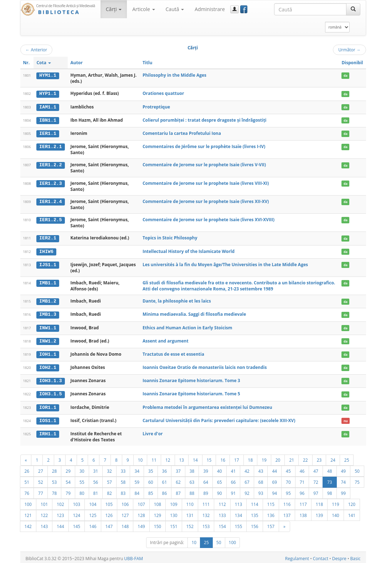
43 (260, 469)
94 (274, 491)
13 (181, 458)
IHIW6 (46, 251)
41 (233, 469)
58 (123, 480)
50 (357, 469)
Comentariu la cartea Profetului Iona (182, 133)
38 (192, 469)
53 (54, 480)
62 (178, 480)
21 (291, 458)
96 (302, 491)
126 (109, 513)
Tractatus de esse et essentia (173, 353)
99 (343, 491)
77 (40, 491)
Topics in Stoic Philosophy (170, 237)
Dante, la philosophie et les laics (177, 300)
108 (157, 502)
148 (125, 524)
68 (260, 480)
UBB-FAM (133, 556)
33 (123, 469)
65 (219, 480)
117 (303, 502)
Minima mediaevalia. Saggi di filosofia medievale (194, 313)
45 (288, 469)
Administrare (210, 9)
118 (319, 502)
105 (109, 502)
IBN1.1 (47, 120)
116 (286, 502)
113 (238, 502)
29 (68, 469)
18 (250, 458)
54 (68, 480)
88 (192, 491)
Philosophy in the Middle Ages (174, 75)
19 (264, 458)
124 (76, 513)
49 (343, 469)
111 (206, 502)
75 (357, 480)
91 (233, 491)
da (346, 75)
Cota (43, 63)
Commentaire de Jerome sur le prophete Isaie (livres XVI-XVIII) (208, 219)
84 (136, 491)
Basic (355, 556)
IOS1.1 (47, 418)
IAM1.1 (47, 106)
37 (178, 469)
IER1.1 (47, 133)
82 (109, 491)
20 (278, 458)
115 (270, 502)
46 (302, 469)
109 (173, 502)
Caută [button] (175, 9)
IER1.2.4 (50, 201)
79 (68, 491)
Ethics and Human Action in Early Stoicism (187, 327)
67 (247, 480)
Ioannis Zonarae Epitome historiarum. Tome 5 (191, 392)
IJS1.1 (47, 264)
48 (329, 469)
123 (60, 513)
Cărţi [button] (114, 9)
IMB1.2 (47, 300)
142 (28, 524)
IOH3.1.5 (50, 392)
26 (27, 469)
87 (178, 491)
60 (150, 480)
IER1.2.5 (50, 219)
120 (351, 502)
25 (346, 458)
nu (346, 418)
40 (219, 469)
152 (190, 524)
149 (141, 524)
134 (238, 513)
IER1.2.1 (50, 146)
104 (92, 502)
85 (150, 491)
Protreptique (156, 106)
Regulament (297, 556)
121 (28, 513)
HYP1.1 (47, 93)
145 (76, 524)
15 (209, 458)
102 (60, 502)
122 (44, 513)
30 (81, 469)
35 (150, 469)
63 (192, 480)
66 (233, 480)
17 (236, 458)
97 (315, 491)
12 (167, 458)
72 (315, 480)
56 (95, 480)
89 (205, 491)
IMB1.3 (47, 313)
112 (222, 502)
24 (332, 458)
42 (247, 469)
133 (222, 513)
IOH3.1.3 (50, 379)
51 (27, 480)
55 (81, 480)
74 (343, 480)
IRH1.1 (47, 431)
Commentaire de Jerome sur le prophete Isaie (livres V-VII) (204, 164)
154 (222, 524)
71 (302, 480)
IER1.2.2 (50, 164)
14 (195, 458)
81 (95, 491)
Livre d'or (153, 431)
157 (270, 524)
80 (81, 491)
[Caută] (353, 9)
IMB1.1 (47, 282)
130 (173, 513)
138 (303, 513)
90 (219, 491)
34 (136, 469)
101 (44, 502)
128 (141, 513)
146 (92, 524)
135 (254, 513)
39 (205, 469)
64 (205, 480)
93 (260, 491)
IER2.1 (47, 237)
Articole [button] (143, 9)
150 (157, 524)
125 (92, 513)
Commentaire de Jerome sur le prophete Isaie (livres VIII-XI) (206, 182)
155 (238, 524)
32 (109, 469)
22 (305, 458)
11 (153, 458)
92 (247, 491)
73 (329, 480)
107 (141, 502)
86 (164, 491)
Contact (320, 556)
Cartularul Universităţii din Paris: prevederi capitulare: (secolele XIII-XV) (219, 418)
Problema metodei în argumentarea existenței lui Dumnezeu (207, 405)
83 (123, 491)
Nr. (26, 63)
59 (136, 480)
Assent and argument (166, 339)
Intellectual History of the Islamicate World (189, 251)
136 (270, 513)
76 (27, 491)
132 (206, 513)
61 (164, 480)
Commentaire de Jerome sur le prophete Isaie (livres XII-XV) (206, 201)
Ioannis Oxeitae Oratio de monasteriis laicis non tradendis (205, 366)
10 (140, 458)
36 (164, 469)
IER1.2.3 (50, 182)
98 (329, 491)
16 (222, 458)
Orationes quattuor (163, 93)
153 (206, 524)
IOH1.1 (47, 353)
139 (319, 513)
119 (335, 502)
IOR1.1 (47, 405)
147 (109, 524)
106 (125, 502)
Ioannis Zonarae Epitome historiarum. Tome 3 (191, 379)
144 (60, 524)
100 (28, 502)
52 (40, 480)
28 (54, 469)
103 (76, 502)
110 (190, 502)
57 (109, 480)
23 (319, 458)
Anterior (36, 49)
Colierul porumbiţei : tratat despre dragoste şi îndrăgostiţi (205, 120)
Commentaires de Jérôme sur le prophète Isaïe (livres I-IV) (204, 146)
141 (351, 513)
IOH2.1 (47, 366)
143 (44, 524)
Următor (349, 49)
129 (157, 513)
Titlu (147, 63)
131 (190, 513)
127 (125, 513)
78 (54, 491)
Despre (339, 556)
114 (254, 502)
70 (288, 480)
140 (335, 513)
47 (315, 469)
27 (40, 469)
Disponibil (352, 63)
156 (254, 524)
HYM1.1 (47, 75)
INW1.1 (47, 327)
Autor (77, 63)
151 (173, 524)
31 (95, 469)
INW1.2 (47, 339)
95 (288, 491)
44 (274, 469)
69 (274, 480)
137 (286, 513)
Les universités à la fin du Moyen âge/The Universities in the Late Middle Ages (225, 264)
